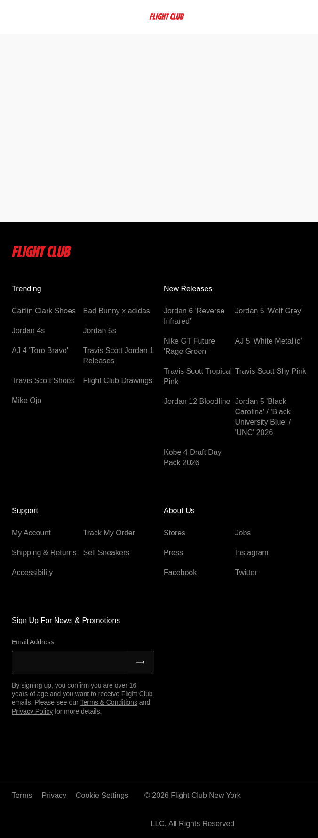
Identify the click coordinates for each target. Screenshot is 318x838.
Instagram (252, 553)
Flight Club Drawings (118, 381)
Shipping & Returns (44, 553)
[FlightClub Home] (166, 16)
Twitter (246, 572)
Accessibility (32, 572)
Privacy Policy (32, 711)
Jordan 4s (28, 331)
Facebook (180, 572)
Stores (174, 533)
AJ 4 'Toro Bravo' (40, 350)
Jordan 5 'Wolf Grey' (269, 311)
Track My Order (109, 533)
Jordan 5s (99, 331)
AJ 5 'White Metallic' (268, 341)
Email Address (33, 642)
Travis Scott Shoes (43, 381)
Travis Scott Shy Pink (270, 371)
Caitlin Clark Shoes (44, 311)
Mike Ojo (26, 400)
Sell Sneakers (106, 553)
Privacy (54, 795)
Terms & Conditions (108, 702)
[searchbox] (32, 16)
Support (25, 511)
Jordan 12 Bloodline (197, 401)
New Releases (188, 289)
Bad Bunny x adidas (116, 311)
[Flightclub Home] (42, 255)
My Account (31, 533)
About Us (179, 511)
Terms (22, 795)
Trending (26, 289)
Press (173, 553)
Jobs (243, 533)
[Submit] (140, 662)
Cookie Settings (102, 795)
